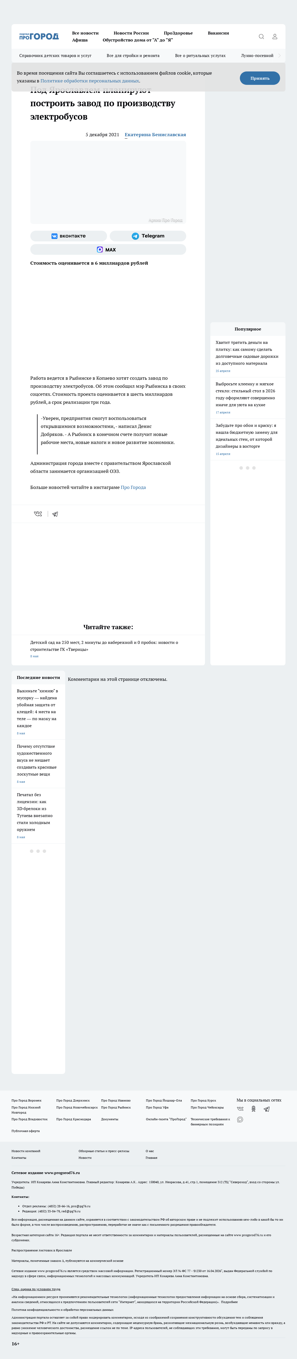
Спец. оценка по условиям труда (36, 1289)
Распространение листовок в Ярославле (42, 1250)
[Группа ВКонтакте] (68, 236)
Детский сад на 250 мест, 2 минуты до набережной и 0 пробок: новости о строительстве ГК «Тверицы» (108, 650)
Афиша (80, 40)
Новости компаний (26, 1151)
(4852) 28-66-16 (58, 1206)
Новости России (131, 33)
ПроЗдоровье (178, 33)
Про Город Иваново (116, 1100)
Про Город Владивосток (29, 1119)
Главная (151, 1158)
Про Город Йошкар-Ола (164, 1100)
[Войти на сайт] (274, 36)
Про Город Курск (203, 1100)
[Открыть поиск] (261, 36)
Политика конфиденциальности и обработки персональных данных (62, 1310)
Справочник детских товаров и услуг (55, 55)
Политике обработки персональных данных (90, 81)
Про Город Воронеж (27, 1100)
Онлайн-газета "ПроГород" (166, 1119)
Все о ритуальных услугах (200, 55)
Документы (109, 1119)
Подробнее (229, 1302)
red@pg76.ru (70, 1211)
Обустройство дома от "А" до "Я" (138, 40)
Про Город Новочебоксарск (77, 1107)
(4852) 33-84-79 (49, 1211)
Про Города (134, 487)
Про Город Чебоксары (207, 1107)
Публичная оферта (26, 1131)
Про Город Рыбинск (116, 1107)
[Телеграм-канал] (148, 236)
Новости (85, 1158)
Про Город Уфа (157, 1107)
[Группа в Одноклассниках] (253, 1108)
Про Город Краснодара (73, 1119)
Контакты (19, 1158)
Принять (260, 78)
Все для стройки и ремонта (133, 55)
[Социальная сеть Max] (108, 249)
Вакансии (218, 33)
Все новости (85, 33)
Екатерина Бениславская (155, 134)
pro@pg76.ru (80, 1206)
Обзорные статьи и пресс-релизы (104, 1151)
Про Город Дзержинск (73, 1100)
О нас (150, 1151)
